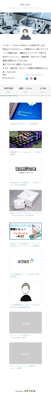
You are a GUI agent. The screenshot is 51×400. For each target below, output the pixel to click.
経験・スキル (25, 90)
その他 (42, 90)
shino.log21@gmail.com (36, 75)
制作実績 (8, 90)
